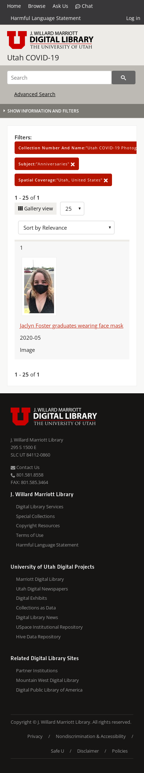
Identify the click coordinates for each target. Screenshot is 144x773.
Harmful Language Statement (46, 18)
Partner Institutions (37, 670)
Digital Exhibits (31, 598)
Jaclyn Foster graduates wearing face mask (71, 325)
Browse (37, 6)
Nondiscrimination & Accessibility (91, 736)
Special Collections (35, 516)
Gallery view (38, 208)
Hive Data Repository (38, 636)
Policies (120, 751)
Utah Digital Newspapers (42, 588)
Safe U (57, 751)
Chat (84, 6)
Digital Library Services (39, 506)
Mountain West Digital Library (47, 680)
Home (14, 6)
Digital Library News (37, 617)
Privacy (35, 736)
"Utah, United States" (63, 180)
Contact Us (25, 467)
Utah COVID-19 (33, 58)
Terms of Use (29, 535)
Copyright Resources (38, 525)
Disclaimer (88, 751)
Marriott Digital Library (40, 579)
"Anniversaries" (46, 163)
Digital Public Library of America (49, 690)
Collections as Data (36, 607)
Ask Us (60, 6)
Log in (133, 18)
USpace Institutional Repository (49, 627)
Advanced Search (34, 94)
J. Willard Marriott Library (37, 440)
